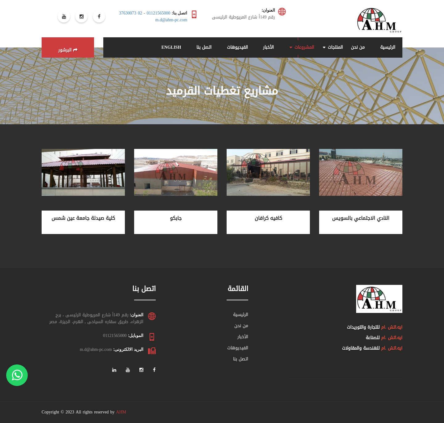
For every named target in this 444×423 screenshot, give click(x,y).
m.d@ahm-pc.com (171, 20)
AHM (121, 412)
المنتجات (335, 47)
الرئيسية (387, 47)
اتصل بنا (204, 47)
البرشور (67, 50)
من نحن (358, 47)
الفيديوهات (237, 47)
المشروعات (304, 47)
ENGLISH (171, 47)
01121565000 (158, 13)
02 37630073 (130, 13)
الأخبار (268, 47)
